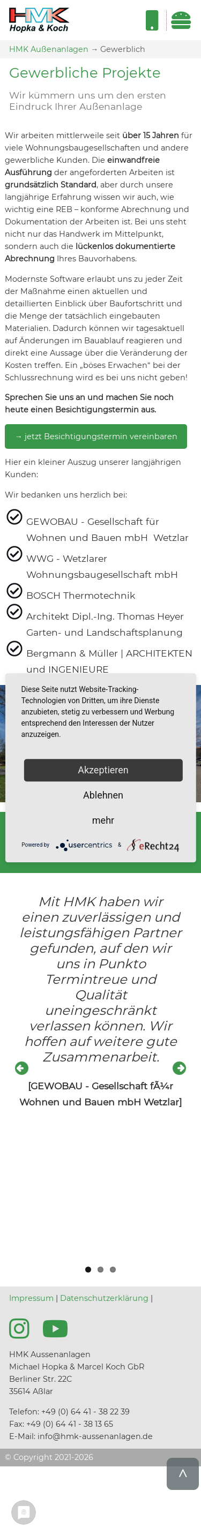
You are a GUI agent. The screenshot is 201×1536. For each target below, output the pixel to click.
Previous (22, 1069)
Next (178, 1069)
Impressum (31, 1298)
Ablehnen (103, 795)
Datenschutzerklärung (104, 1298)
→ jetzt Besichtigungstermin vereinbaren (95, 436)
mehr (103, 820)
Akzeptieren (103, 769)
